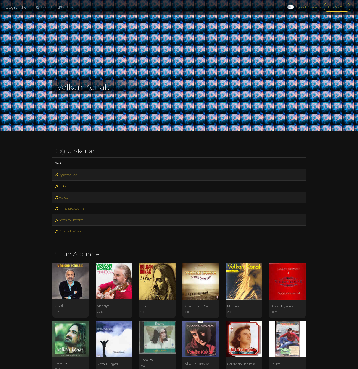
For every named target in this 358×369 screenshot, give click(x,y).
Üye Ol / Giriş (337, 7)
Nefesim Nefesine (69, 220)
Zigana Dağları (68, 231)
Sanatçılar (45, 7)
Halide (61, 197)
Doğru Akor (16, 7)
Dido (60, 186)
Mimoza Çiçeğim (69, 208)
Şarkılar (65, 7)
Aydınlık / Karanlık (308, 7)
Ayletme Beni (66, 175)
